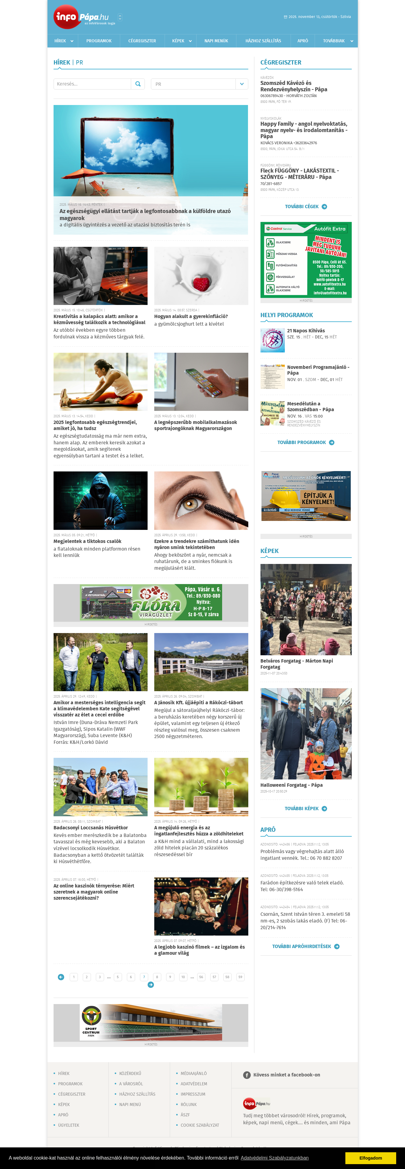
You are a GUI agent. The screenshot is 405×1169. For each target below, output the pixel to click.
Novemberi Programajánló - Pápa (318, 370)
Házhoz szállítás (263, 41)
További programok (302, 442)
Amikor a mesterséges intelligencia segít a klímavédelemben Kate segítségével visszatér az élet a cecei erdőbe (99, 709)
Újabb (61, 977)
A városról (131, 1084)
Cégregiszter (142, 41)
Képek (178, 41)
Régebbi (151, 985)
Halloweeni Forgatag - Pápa (291, 785)
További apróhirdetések (301, 946)
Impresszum (193, 1094)
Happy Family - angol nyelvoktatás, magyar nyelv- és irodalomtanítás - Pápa (303, 130)
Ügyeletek (68, 1125)
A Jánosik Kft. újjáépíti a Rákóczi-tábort (198, 703)
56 (201, 977)
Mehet (138, 84)
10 (183, 977)
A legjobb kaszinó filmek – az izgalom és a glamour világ (199, 950)
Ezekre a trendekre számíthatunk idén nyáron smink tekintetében (196, 544)
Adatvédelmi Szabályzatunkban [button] (275, 1157)
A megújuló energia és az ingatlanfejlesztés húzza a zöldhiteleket (198, 831)
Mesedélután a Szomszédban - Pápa (310, 407)
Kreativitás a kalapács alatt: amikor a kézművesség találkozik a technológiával (99, 320)
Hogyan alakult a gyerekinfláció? (191, 316)
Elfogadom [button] (371, 1158)
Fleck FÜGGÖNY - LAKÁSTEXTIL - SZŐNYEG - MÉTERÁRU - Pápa (299, 174)
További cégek (302, 206)
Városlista (120, 17)
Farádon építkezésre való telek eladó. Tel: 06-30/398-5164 (302, 886)
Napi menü (130, 1104)
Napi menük (216, 41)
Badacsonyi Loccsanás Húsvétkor (91, 828)
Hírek (60, 41)
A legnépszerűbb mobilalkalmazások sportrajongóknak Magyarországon (195, 425)
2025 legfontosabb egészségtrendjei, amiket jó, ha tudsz (95, 425)
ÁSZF (185, 1115)
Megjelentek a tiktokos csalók (87, 541)
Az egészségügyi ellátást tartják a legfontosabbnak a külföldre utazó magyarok (145, 215)
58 (227, 977)
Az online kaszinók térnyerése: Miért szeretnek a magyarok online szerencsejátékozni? (94, 892)
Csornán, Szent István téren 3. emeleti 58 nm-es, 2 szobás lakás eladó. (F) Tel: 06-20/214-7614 (305, 921)
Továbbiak (334, 41)
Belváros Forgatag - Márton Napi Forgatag (296, 664)
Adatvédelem (194, 1084)
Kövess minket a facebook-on (286, 1075)
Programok (99, 41)
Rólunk (189, 1104)
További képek (302, 808)
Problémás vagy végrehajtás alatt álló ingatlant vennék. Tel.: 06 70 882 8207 (302, 855)
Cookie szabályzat (200, 1125)
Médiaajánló (194, 1073)
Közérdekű (130, 1073)
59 (240, 977)
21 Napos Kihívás (306, 331)
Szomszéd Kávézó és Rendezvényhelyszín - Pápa (293, 86)
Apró (303, 41)
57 (214, 977)
